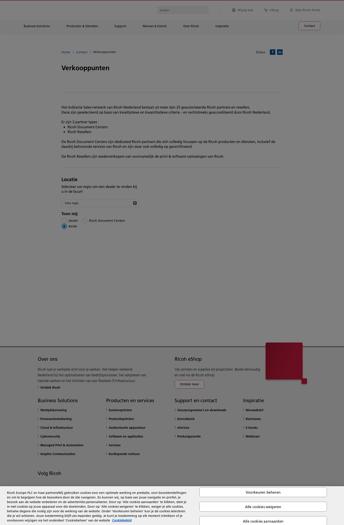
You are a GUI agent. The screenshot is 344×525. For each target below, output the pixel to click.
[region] (172, 505)
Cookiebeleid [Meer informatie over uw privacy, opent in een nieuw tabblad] (122, 520)
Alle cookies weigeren (263, 506)
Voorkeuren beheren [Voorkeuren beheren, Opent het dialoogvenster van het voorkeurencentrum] (263, 492)
